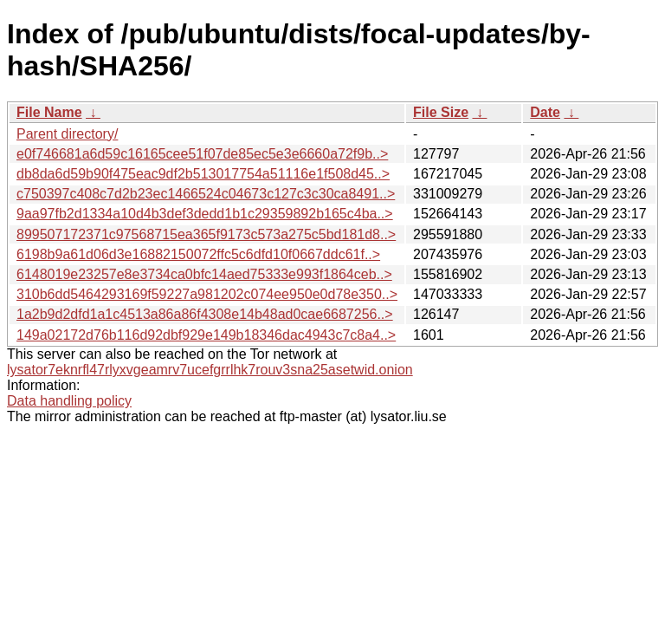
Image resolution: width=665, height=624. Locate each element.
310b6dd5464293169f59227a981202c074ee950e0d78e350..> (206, 294)
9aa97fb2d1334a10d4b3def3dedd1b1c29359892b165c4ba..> (204, 213)
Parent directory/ (67, 134)
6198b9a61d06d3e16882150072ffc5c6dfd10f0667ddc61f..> (198, 254)
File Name (49, 112)
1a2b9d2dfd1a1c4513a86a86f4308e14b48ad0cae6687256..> (204, 314)
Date (545, 112)
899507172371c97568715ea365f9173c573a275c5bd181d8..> (206, 234)
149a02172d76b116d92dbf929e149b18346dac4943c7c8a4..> (206, 335)
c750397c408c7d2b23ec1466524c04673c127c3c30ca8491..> (205, 193)
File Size (440, 112)
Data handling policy (69, 400)
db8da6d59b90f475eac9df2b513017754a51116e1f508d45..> (203, 173)
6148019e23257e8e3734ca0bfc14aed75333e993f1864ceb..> (204, 274)
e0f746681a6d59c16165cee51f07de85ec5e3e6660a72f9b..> (202, 153)
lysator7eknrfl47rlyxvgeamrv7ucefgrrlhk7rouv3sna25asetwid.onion (210, 369)
